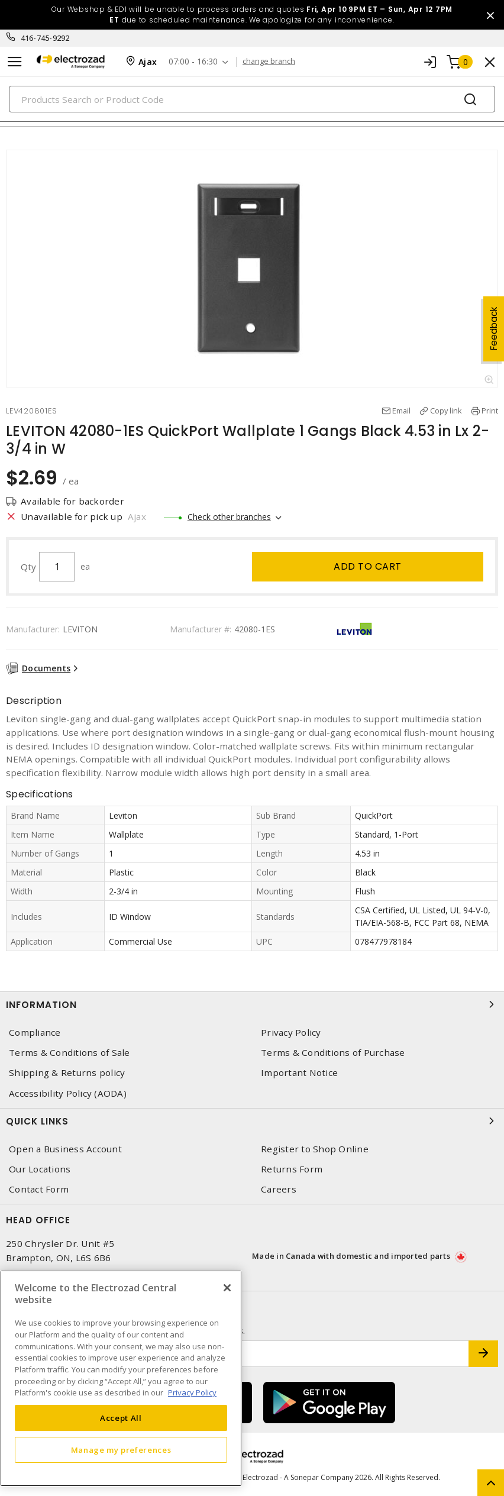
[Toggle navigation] (15, 61)
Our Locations (39, 1169)
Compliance (35, 1032)
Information (252, 1004)
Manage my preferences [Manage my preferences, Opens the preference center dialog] (121, 1450)
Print (490, 410)
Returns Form (291, 1169)
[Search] (252, 99)
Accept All (121, 1418)
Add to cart (368, 566)
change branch (269, 61)
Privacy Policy (291, 1032)
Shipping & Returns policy (67, 1072)
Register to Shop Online (315, 1149)
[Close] (227, 1288)
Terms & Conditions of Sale (69, 1052)
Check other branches (229, 516)
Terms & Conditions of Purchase (333, 1052)
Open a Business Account (65, 1149)
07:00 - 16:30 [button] (193, 62)
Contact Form (39, 1189)
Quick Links (252, 1120)
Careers (278, 1189)
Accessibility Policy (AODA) (68, 1093)
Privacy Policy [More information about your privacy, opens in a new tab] (192, 1392)
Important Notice (299, 1072)
